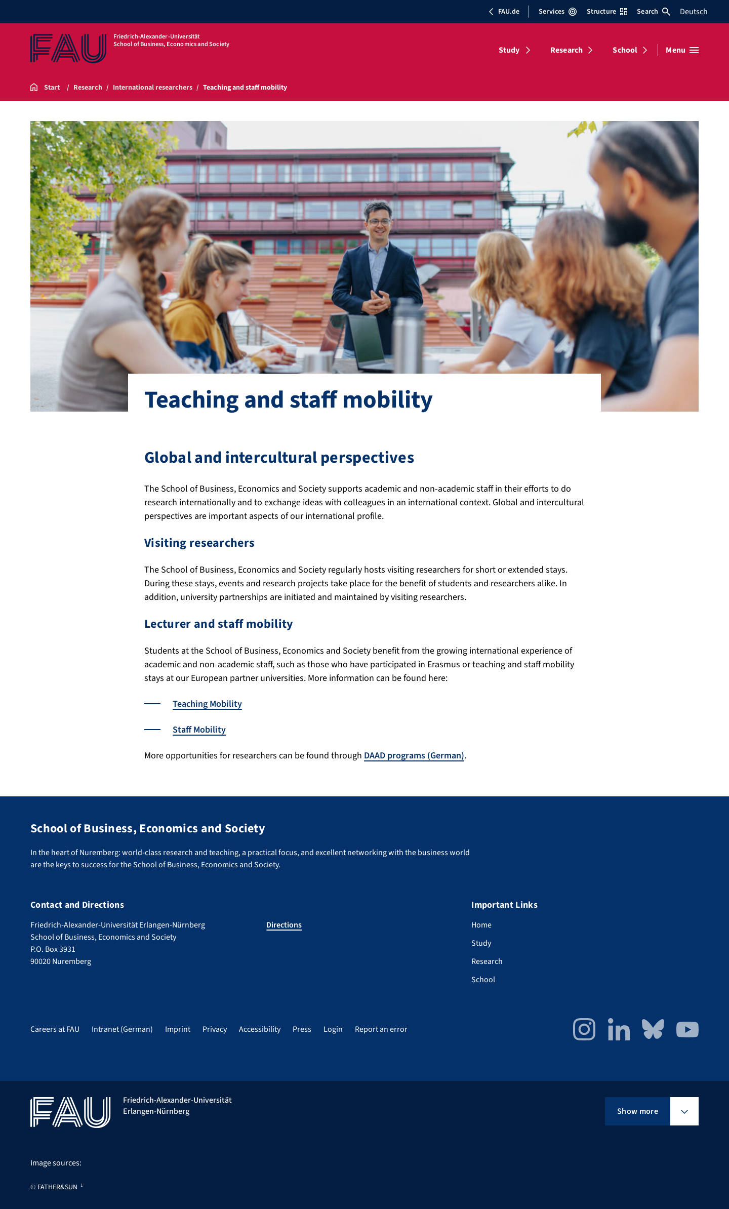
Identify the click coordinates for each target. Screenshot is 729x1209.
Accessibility (259, 1029)
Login (333, 1029)
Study (509, 50)
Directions (284, 925)
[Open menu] (682, 50)
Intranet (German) (122, 1029)
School (625, 50)
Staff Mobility (199, 729)
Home (481, 925)
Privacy (214, 1029)
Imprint (177, 1029)
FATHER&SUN (57, 1187)
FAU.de (503, 12)
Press (302, 1029)
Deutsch (694, 11)
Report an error (381, 1029)
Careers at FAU (54, 1029)
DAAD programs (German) (414, 755)
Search (653, 12)
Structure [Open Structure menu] (607, 12)
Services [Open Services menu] (558, 12)
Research (566, 50)
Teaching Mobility (207, 704)
